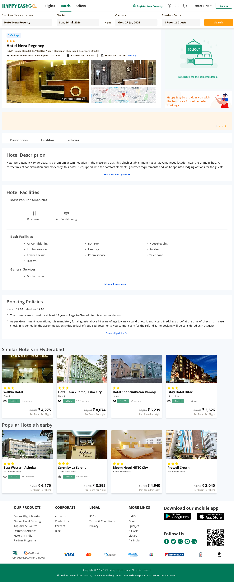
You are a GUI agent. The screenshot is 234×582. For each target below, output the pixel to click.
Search (218, 22)
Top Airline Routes (25, 526)
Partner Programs (25, 540)
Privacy (93, 526)
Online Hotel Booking (27, 521)
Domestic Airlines (25, 531)
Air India (134, 540)
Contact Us (62, 521)
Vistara (133, 535)
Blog (58, 531)
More (132, 55)
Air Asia (133, 531)
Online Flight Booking (27, 516)
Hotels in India (23, 535)
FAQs (92, 516)
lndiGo (133, 516)
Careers (60, 526)
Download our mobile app (191, 508)
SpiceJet (134, 526)
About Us (61, 516)
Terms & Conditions (102, 521)
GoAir (132, 521)
